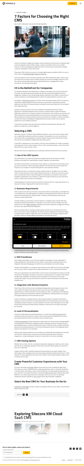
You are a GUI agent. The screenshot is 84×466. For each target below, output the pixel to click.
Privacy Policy (26, 460)
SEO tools (31, 264)
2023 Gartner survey (28, 100)
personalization (23, 321)
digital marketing (31, 204)
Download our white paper (21, 387)
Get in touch (37, 376)
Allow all (61, 245)
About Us (63, 460)
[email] (12, 453)
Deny (23, 245)
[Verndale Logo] (9, 3)
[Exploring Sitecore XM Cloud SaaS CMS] (42, 420)
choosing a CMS (32, 367)
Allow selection (42, 245)
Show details (65, 241)
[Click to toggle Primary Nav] (81, 3)
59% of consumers (58, 314)
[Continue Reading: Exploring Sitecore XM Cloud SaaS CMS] (42, 433)
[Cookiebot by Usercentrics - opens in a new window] (65, 219)
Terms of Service (34, 460)
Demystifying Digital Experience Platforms (34, 74)
